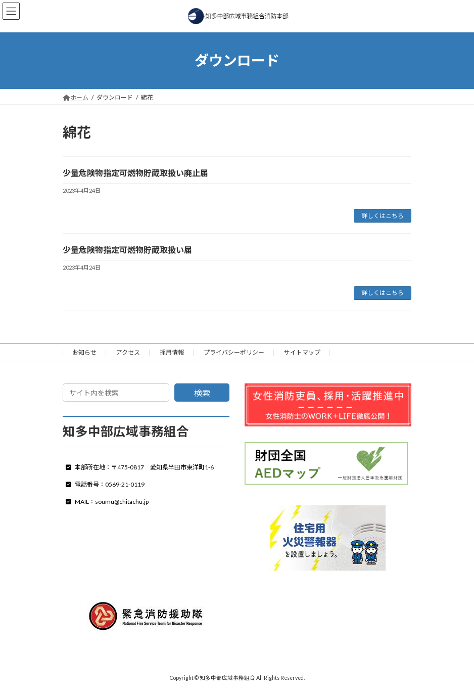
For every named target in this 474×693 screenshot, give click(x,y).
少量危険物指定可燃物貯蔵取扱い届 (127, 249)
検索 (202, 393)
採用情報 (172, 352)
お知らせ (84, 352)
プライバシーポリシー (234, 352)
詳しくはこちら (382, 216)
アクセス (128, 352)
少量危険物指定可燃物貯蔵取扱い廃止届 (135, 173)
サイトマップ (302, 352)
